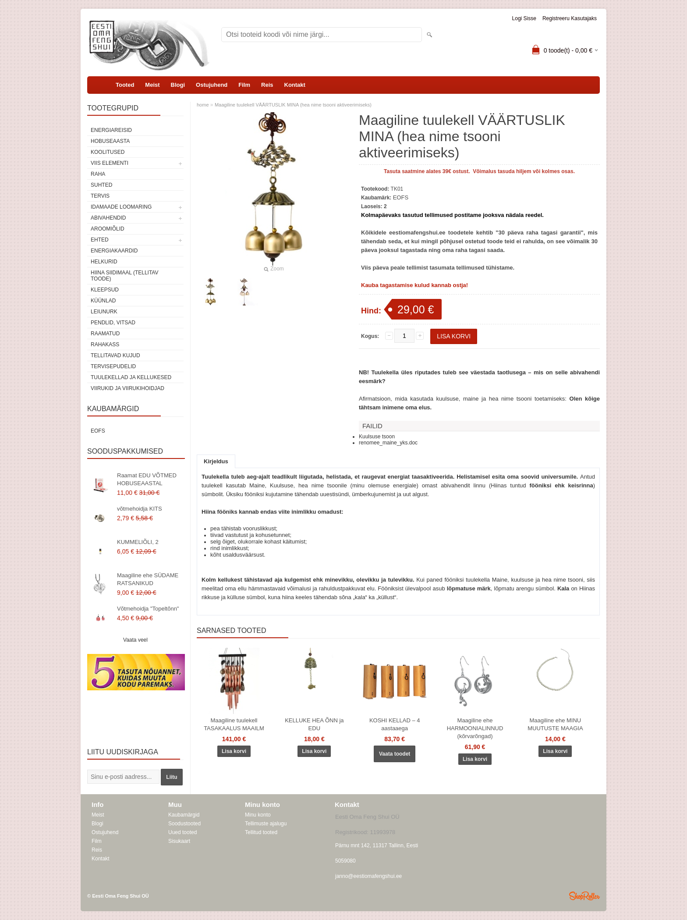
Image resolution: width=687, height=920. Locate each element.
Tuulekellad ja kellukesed (131, 377)
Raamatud (105, 333)
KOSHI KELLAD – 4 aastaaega (394, 724)
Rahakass (105, 344)
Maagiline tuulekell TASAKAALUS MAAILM (234, 724)
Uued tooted (182, 832)
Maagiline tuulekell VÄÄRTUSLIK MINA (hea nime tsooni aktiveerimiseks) (293, 104)
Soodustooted (184, 824)
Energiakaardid (114, 251)
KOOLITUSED (107, 152)
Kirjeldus (216, 461)
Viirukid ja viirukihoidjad (127, 388)
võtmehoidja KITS (139, 508)
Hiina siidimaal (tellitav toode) (124, 276)
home (203, 104)
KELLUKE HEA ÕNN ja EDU (314, 724)
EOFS (98, 431)
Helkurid (104, 262)
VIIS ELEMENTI (109, 163)
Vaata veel (135, 640)
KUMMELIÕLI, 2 (138, 542)
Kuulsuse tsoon (377, 436)
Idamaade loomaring (121, 207)
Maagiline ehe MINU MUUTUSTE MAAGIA (555, 724)
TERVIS (100, 196)
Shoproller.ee (584, 896)
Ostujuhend (211, 85)
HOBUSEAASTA (110, 141)
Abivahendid (108, 218)
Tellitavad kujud (115, 355)
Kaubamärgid (183, 815)
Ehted (100, 240)
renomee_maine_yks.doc (388, 443)
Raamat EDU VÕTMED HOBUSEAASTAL (147, 479)
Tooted (125, 85)
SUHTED (101, 185)
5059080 (345, 861)
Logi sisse (524, 18)
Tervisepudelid (113, 366)
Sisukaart (179, 841)
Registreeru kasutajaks (569, 18)
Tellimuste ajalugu (266, 824)
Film (244, 85)
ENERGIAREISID (111, 130)
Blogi (178, 85)
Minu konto (258, 815)
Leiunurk (104, 312)
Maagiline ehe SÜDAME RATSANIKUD (147, 579)
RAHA (98, 174)
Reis (267, 85)
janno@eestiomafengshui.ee (368, 876)
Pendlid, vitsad (113, 323)
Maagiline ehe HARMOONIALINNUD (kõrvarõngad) (475, 728)
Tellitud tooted (261, 832)
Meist (152, 85)
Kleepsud (105, 290)
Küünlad (103, 301)
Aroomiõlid (107, 229)
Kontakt (294, 85)
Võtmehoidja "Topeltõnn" (148, 608)
